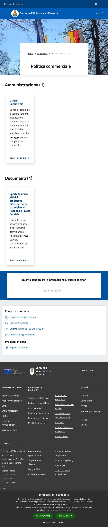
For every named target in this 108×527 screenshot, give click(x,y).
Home (30, 53)
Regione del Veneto (13, 4)
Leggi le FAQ (34, 469)
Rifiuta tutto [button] (65, 516)
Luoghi (84, 419)
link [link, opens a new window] (70, 510)
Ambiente (59, 422)
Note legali (60, 465)
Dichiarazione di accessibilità (62, 472)
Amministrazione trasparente (63, 453)
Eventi (84, 424)
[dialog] (54, 509)
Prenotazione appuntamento (35, 453)
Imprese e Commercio (38, 413)
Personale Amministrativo (9, 422)
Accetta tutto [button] (43, 516)
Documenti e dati (10, 430)
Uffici (4, 405)
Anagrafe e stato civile (39, 398)
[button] (54, 522)
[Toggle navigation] (5, 13)
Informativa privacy (64, 460)
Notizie (84, 395)
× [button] (105, 494)
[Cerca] (102, 13)
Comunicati (86, 400)
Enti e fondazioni (10, 410)
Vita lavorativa (35, 408)
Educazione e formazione (61, 397)
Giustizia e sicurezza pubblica (64, 406)
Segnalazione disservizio (34, 462)
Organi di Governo (10, 395)
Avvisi (84, 405)
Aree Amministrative (12, 400)
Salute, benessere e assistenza (64, 429)
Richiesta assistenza (38, 474)
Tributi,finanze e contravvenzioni (62, 415)
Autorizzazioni (61, 436)
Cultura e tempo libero (39, 403)
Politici (5, 415)
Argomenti (42, 53)
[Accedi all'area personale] (96, 4)
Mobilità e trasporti (37, 423)
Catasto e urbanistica (38, 418)
